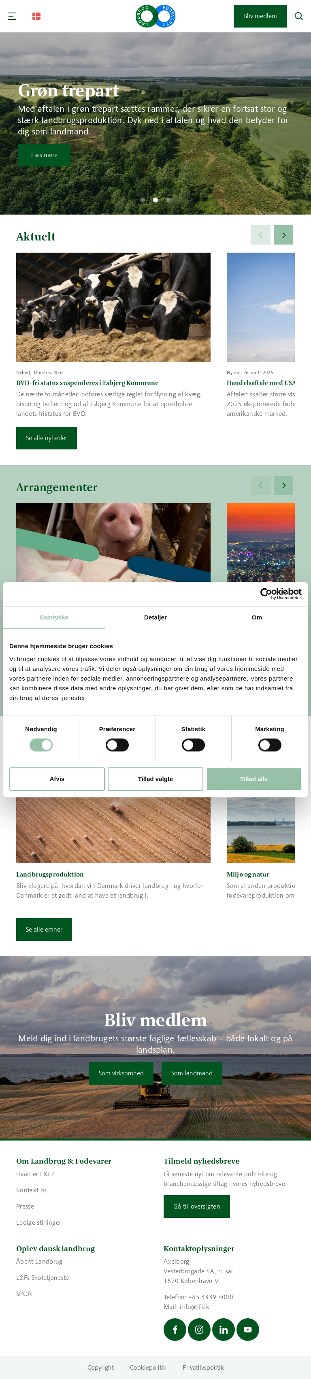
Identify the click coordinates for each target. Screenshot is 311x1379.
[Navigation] (12, 16)
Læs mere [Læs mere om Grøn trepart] (44, 155)
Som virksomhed (121, 1073)
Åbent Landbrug (39, 1261)
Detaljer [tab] (155, 617)
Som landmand (192, 1073)
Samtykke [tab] (54, 617)
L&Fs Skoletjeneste (42, 1277)
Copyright (100, 1367)
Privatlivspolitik (203, 1367)
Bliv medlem (260, 16)
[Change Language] (36, 16)
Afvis (56, 778)
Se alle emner (44, 929)
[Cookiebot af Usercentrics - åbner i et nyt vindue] (266, 594)
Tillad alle (254, 778)
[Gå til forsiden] (156, 16)
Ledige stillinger (38, 1222)
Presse (25, 1206)
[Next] (283, 235)
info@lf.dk (194, 1307)
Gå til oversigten (196, 1206)
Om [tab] (257, 617)
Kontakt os (31, 1190)
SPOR (24, 1294)
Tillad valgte (155, 778)
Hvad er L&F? (35, 1174)
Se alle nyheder (46, 438)
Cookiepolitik (148, 1367)
